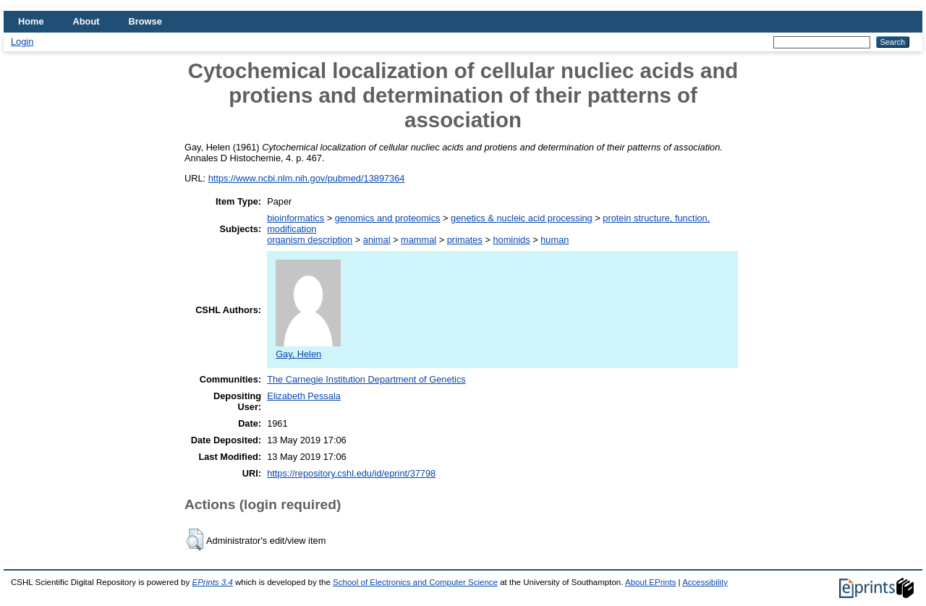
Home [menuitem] (31, 21)
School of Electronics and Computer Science (415, 582)
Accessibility (705, 582)
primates (465, 239)
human (554, 239)
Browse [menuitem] (145, 21)
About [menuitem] (86, 21)
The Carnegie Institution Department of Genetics (366, 379)
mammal (418, 239)
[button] (195, 539)
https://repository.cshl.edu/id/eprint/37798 (351, 473)
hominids (511, 239)
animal (377, 239)
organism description (309, 239)
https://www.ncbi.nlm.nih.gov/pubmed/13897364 (306, 178)
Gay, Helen (308, 348)
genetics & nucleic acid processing (521, 218)
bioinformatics (295, 218)
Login (22, 41)
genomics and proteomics (388, 218)
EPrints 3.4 (212, 582)
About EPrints (650, 582)
